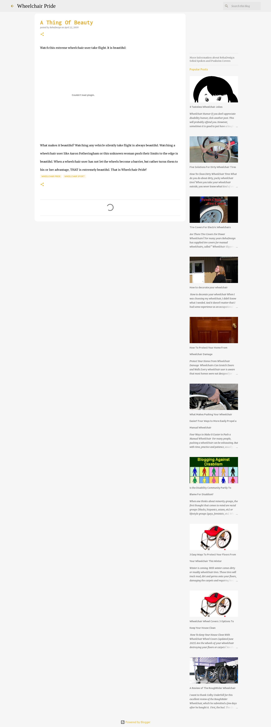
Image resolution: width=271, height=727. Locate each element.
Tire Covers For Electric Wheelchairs (210, 227)
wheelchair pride (50, 176)
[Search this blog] (243, 6)
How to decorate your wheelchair (209, 287)
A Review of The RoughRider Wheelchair (213, 688)
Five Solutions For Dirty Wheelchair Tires (213, 167)
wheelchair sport (74, 176)
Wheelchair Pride (36, 6)
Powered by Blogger (135, 722)
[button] (42, 34)
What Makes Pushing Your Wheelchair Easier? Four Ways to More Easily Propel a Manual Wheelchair (213, 421)
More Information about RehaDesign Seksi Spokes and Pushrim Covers (212, 59)
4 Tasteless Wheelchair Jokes (206, 107)
